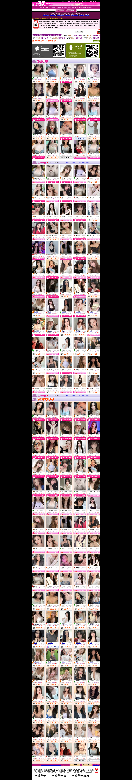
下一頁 (79, 162)
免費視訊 (42, 78)
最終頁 (87, 162)
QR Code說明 (96, 41)
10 (76, 162)
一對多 (57, 96)
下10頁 (83, 162)
